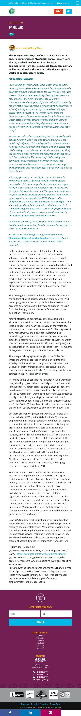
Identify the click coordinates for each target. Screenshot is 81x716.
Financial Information (39, 704)
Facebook (40, 635)
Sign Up (40, 622)
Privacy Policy (55, 704)
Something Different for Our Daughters (30, 238)
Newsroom (24, 704)
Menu (69, 11)
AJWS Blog (40, 645)
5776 (11, 34)
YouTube (40, 643)
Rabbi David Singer (34, 48)
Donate (58, 11)
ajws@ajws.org (42, 679)
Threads (40, 640)
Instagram (40, 638)
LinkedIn (40, 648)
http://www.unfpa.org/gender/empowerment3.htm (41, 553)
